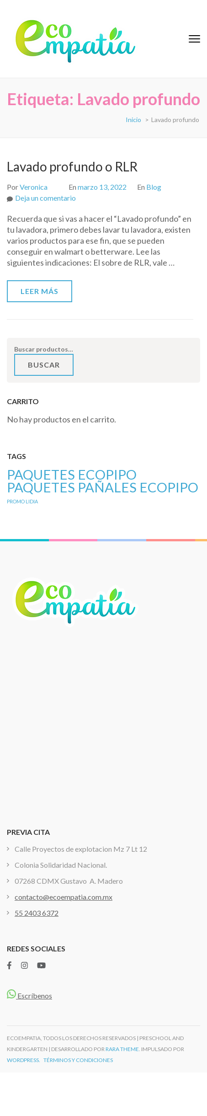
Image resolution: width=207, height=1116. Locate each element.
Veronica (34, 186)
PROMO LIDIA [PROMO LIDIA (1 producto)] (22, 501)
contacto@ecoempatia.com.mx (63, 896)
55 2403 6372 (36, 912)
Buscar (44, 364)
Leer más (39, 291)
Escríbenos (29, 995)
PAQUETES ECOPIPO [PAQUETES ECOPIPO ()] (72, 474)
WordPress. (23, 1060)
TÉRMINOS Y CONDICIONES (78, 1060)
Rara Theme (122, 1049)
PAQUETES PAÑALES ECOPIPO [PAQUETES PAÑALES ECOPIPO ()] (102, 487)
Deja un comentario (45, 197)
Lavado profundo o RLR (72, 166)
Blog (153, 186)
